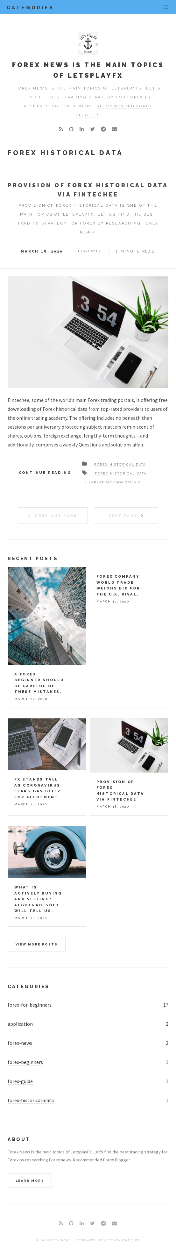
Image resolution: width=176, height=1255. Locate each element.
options (32, 435)
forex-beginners (25, 1062)
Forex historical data (65, 409)
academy (57, 418)
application (20, 1024)
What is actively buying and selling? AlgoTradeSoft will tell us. (38, 899)
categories (30, 7)
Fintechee (131, 1240)
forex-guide (20, 1081)
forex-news (20, 1043)
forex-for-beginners (30, 1005)
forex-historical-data (31, 1100)
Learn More (30, 1180)
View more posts (37, 944)
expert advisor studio (114, 482)
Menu (166, 7)
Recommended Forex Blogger (101, 1160)
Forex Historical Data (120, 464)
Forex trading (102, 400)
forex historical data (120, 473)
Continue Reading (45, 472)
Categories (29, 986)
